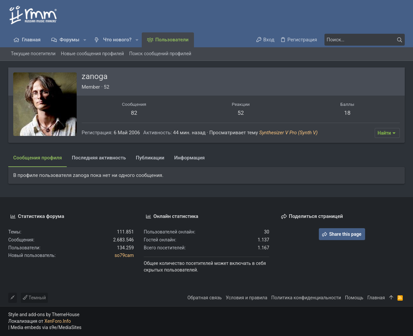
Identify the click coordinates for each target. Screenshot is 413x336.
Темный (34, 297)
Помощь (354, 297)
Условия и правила (246, 297)
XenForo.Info (58, 321)
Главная (376, 297)
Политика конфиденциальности (306, 297)
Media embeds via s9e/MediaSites (46, 327)
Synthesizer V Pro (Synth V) (288, 133)
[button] (85, 40)
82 (134, 112)
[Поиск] (363, 40)
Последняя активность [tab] (99, 158)
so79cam (124, 255)
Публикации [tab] (150, 158)
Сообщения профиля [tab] (37, 158)
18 (347, 112)
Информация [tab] (189, 158)
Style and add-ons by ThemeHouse (43, 314)
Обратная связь (204, 297)
